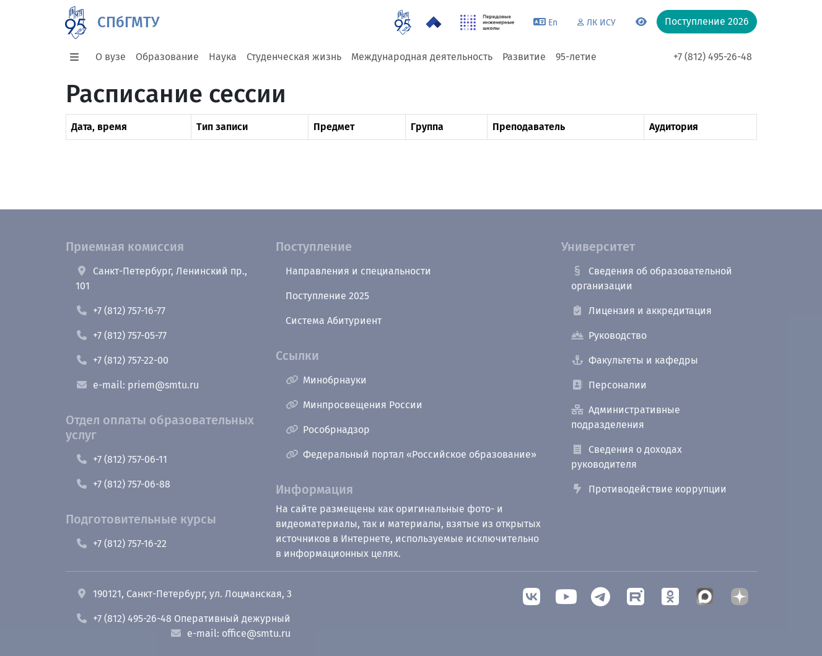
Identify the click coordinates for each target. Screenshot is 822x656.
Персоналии (609, 385)
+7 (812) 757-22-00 (122, 360)
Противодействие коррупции (649, 489)
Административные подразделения (625, 417)
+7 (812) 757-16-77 (120, 311)
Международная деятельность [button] (421, 57)
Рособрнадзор (328, 429)
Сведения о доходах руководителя (626, 457)
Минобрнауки (326, 380)
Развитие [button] (524, 57)
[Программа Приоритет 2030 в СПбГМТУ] (433, 22)
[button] (78, 57)
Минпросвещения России (354, 405)
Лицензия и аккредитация (641, 311)
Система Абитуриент (334, 320)
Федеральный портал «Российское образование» (411, 454)
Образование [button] (167, 57)
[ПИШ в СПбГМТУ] (487, 22)
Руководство (609, 335)
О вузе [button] (110, 57)
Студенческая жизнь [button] (294, 57)
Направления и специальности (358, 271)
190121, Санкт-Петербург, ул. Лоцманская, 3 (184, 594)
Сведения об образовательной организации (651, 278)
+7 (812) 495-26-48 (712, 57)
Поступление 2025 (327, 296)
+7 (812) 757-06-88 (123, 484)
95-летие (576, 57)
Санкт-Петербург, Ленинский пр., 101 (161, 278)
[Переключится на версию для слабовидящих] (641, 22)
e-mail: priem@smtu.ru (137, 385)
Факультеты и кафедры (634, 360)
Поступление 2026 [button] (707, 21)
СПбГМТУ (128, 22)
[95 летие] (403, 22)
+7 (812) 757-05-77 (121, 335)
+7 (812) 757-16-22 (121, 543)
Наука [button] (223, 57)
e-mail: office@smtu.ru (230, 633)
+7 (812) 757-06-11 (121, 459)
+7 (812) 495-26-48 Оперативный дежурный (183, 618)
